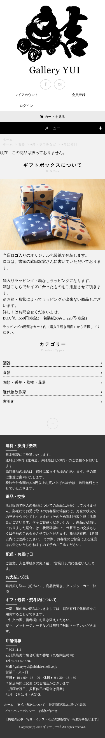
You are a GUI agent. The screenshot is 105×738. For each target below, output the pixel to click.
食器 (21, 144)
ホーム (8, 139)
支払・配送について (31, 704)
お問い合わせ (48, 710)
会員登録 (78, 95)
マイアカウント (26, 95)
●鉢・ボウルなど (43, 144)
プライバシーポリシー (19, 710)
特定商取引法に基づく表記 (67, 704)
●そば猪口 (69, 144)
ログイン (26, 106)
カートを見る (55, 117)
